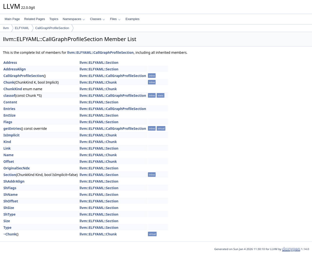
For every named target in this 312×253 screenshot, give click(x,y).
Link (7, 148)
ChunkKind (12, 89)
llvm (6, 28)
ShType (9, 214)
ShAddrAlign (13, 181)
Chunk (8, 82)
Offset (8, 161)
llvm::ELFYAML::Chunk (98, 82)
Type (7, 227)
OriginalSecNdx (16, 168)
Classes (97, 19)
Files (115, 19)
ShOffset (10, 201)
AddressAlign (14, 69)
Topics (53, 19)
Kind (7, 141)
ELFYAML (22, 28)
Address (10, 62)
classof (9, 95)
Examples (132, 19)
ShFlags (9, 188)
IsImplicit (11, 135)
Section (9, 174)
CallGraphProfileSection (52, 28)
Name (8, 155)
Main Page (12, 19)
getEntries (12, 128)
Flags (7, 122)
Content (10, 102)
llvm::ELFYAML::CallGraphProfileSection (100, 52)
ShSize (8, 207)
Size (6, 221)
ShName (10, 194)
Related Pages (34, 19)
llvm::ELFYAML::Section (98, 62)
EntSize (9, 115)
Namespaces (74, 19)
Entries (9, 108)
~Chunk (9, 234)
